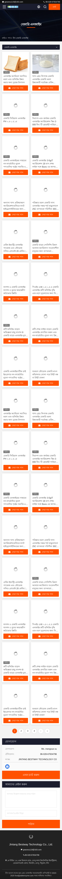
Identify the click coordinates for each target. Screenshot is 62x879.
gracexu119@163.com (12, 2)
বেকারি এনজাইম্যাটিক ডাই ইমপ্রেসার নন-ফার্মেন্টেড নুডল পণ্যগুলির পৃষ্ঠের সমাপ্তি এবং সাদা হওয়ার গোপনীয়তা (14, 377)
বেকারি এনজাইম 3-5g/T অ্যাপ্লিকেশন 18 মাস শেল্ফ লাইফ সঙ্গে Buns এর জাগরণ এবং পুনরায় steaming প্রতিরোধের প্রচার (44, 166)
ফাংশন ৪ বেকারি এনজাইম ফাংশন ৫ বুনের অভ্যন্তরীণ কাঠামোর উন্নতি (14, 290)
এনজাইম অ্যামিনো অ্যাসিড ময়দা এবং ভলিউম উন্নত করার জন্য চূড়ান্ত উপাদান (15, 79)
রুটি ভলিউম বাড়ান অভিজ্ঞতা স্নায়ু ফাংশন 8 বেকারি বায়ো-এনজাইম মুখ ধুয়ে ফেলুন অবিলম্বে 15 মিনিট (14, 335)
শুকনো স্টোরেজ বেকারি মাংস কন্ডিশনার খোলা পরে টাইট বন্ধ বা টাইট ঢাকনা (45, 374)
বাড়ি (3, 38)
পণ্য (9, 38)
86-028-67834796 (51, 2)
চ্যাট (54, 7)
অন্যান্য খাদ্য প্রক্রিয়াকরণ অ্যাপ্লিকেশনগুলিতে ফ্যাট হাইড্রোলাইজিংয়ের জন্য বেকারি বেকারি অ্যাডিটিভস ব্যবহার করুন (15, 209)
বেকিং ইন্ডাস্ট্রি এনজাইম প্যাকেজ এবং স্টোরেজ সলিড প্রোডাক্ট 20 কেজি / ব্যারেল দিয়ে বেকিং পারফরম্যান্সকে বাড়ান (14, 251)
